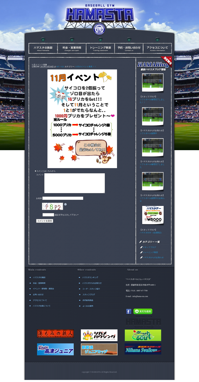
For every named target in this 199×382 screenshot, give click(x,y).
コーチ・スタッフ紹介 (99, 289)
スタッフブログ (148, 97)
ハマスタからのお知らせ (152, 130)
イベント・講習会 (100, 45)
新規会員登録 (49, 306)
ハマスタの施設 (42, 45)
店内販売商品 (99, 300)
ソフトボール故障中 (148, 133)
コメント (40, 175)
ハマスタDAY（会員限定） (151, 233)
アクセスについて (157, 45)
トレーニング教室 (150, 252)
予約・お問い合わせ (128, 45)
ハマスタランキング (99, 277)
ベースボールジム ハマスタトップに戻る (99, 29)
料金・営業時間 (71, 45)
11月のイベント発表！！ (85, 66)
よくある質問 (99, 306)
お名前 (39, 202)
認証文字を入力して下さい (66, 219)
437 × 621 (60, 66)
